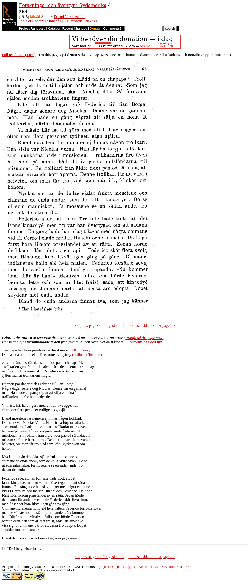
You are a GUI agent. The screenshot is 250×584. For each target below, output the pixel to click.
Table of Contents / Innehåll (40, 21)
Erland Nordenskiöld (70, 17)
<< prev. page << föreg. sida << (99, 325)
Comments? (112, 28)
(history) (84, 350)
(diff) (73, 350)
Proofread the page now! (144, 338)
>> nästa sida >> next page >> (151, 325)
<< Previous (73, 21)
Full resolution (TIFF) (18, 55)
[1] (80, 363)
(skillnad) (79, 354)
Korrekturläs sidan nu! (144, 342)
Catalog (54, 28)
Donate (95, 28)
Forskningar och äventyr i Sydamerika (62, 5)
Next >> (91, 21)
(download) (143, 567)
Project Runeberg (32, 28)
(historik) (95, 354)
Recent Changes (74, 28)
